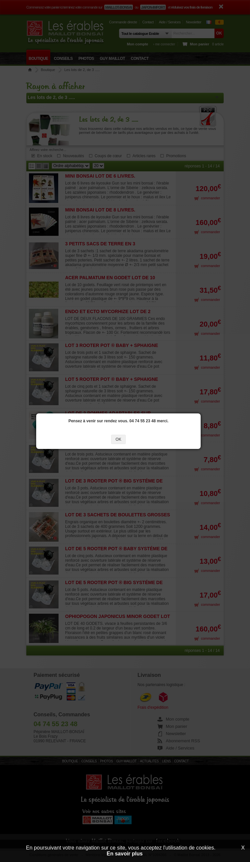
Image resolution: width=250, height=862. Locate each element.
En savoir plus (124, 853)
